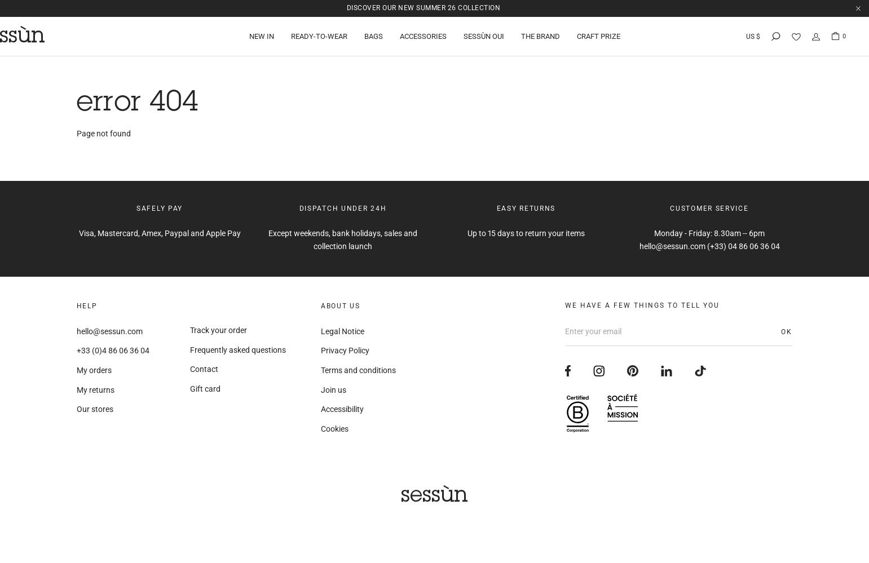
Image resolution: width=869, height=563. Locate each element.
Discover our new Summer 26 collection (424, 8)
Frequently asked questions (238, 349)
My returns (95, 389)
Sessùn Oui (484, 36)
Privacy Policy (345, 350)
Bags (373, 36)
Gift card (205, 388)
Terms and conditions (358, 370)
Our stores (95, 409)
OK (786, 332)
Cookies (335, 428)
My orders (94, 370)
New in (261, 36)
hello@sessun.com (110, 331)
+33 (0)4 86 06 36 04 (113, 350)
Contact (204, 369)
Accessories (423, 36)
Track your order (218, 330)
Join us (333, 389)
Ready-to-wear (319, 36)
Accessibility (342, 409)
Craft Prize (598, 36)
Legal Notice (342, 331)
